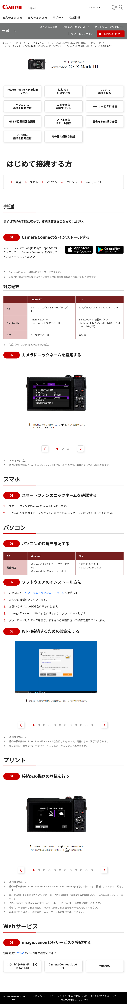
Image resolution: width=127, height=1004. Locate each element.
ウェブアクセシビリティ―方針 (74, 999)
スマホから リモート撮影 (63, 121)
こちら (20, 953)
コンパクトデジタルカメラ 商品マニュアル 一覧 (78, 43)
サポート (18, 43)
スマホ (34, 182)
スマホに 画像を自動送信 (22, 136)
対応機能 (104, 966)
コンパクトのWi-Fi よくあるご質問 (22, 966)
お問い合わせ (39, 996)
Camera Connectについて (63, 966)
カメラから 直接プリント (63, 106)
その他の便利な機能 (63, 136)
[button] (12, 17)
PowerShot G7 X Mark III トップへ (22, 91)
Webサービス (94, 182)
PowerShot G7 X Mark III (78, 46)
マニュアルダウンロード (38, 43)
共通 (18, 182)
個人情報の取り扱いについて (103, 996)
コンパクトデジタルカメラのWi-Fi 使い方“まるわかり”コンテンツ (31, 46)
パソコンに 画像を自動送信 (22, 106)
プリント (71, 182)
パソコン (52, 182)
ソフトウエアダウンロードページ (44, 593)
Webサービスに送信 (105, 106)
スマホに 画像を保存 (104, 91)
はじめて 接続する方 (63, 91)
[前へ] (45, 448)
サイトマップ (55, 996)
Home (5, 43)
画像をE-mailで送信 (105, 121)
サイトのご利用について (76, 996)
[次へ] (80, 448)
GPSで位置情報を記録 (22, 121)
